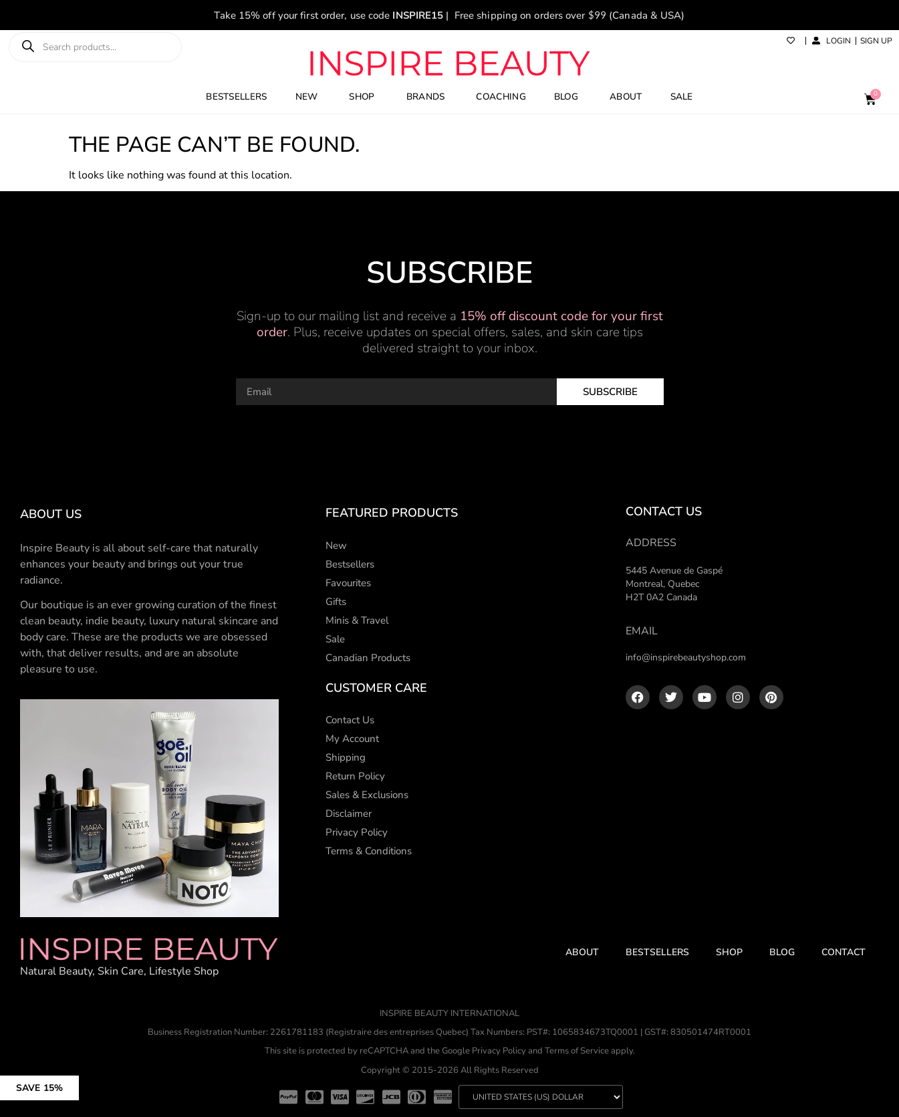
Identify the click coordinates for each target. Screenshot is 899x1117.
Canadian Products (368, 657)
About (582, 952)
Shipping (346, 757)
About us (51, 514)
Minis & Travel (357, 620)
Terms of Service (577, 1051)
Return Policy (355, 776)
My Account (352, 738)
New (336, 545)
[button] (89, 1082)
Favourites (348, 583)
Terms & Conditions (369, 851)
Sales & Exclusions (367, 794)
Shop (729, 952)
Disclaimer (349, 813)
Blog (782, 952)
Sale (335, 639)
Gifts (336, 601)
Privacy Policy (357, 832)
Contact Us (350, 720)
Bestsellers (350, 564)
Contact (843, 952)
